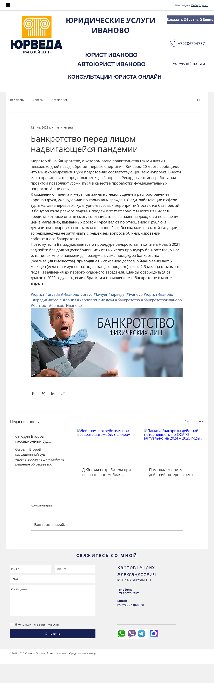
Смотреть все (194, 421)
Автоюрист (59, 100)
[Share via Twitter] (43, 393)
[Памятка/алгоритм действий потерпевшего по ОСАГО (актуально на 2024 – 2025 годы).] (174, 445)
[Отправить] (52, 633)
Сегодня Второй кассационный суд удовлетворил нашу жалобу (33, 439)
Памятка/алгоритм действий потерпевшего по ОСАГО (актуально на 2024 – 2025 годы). (173, 472)
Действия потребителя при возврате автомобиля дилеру (106, 472)
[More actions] (180, 127)
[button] (199, 100)
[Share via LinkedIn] (53, 393)
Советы (38, 100)
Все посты (17, 100)
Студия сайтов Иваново (23, 656)
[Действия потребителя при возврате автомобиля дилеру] (107, 445)
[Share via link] (63, 393)
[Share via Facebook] (33, 393)
